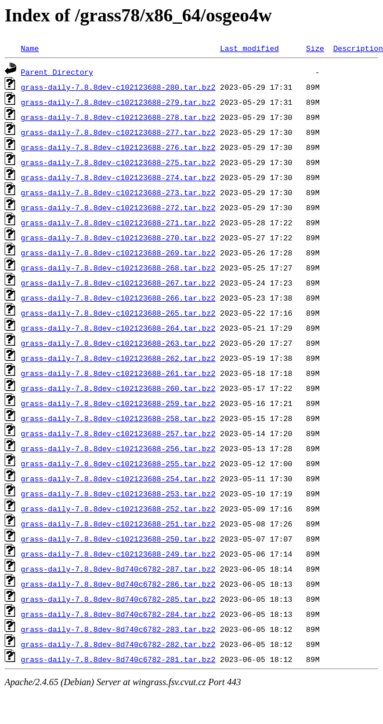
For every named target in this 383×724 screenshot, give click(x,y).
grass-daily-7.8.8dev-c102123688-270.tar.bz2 (118, 237)
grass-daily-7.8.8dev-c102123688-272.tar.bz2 (118, 207)
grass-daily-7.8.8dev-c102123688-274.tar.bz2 (118, 177)
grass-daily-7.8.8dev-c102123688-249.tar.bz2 (118, 554)
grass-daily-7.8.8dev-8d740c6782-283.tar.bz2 (118, 629)
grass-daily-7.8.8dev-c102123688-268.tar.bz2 (118, 267)
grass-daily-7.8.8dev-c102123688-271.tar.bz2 (118, 222)
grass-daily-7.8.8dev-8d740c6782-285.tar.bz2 (118, 599)
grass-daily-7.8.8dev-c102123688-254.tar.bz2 (118, 478)
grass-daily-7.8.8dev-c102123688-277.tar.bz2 (118, 132)
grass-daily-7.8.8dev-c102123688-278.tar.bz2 (118, 117)
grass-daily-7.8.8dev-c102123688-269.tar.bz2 (118, 252)
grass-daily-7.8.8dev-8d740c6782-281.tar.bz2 (118, 659)
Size (315, 48)
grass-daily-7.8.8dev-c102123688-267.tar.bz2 (118, 282)
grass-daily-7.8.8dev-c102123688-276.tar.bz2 (118, 147)
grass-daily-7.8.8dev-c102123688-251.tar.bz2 (118, 523)
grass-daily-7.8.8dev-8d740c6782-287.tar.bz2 (118, 569)
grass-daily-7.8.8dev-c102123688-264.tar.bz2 (118, 328)
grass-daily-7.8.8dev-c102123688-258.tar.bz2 (118, 418)
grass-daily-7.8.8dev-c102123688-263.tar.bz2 (118, 343)
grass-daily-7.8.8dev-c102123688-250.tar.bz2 (118, 538)
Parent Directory (57, 72)
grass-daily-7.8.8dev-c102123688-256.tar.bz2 (118, 448)
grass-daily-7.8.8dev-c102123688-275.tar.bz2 (118, 162)
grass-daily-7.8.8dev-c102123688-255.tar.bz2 (118, 463)
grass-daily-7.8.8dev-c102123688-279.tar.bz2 (118, 102)
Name (30, 48)
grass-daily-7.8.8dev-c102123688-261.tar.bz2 (118, 373)
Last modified (249, 48)
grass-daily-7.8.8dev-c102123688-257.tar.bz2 (118, 433)
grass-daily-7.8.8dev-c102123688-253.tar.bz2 (118, 493)
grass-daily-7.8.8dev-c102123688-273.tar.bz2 (118, 192)
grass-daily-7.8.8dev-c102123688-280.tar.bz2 (118, 87)
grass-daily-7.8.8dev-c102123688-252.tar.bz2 (118, 508)
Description (358, 48)
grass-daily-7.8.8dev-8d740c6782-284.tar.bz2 (118, 614)
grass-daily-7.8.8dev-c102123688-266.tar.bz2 (118, 297)
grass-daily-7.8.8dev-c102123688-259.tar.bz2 (118, 403)
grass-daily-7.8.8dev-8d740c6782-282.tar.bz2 (118, 644)
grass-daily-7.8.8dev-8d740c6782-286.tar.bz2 (118, 584)
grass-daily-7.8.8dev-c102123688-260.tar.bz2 (118, 388)
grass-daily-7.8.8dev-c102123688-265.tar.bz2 (118, 313)
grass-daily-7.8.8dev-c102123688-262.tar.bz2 (118, 358)
